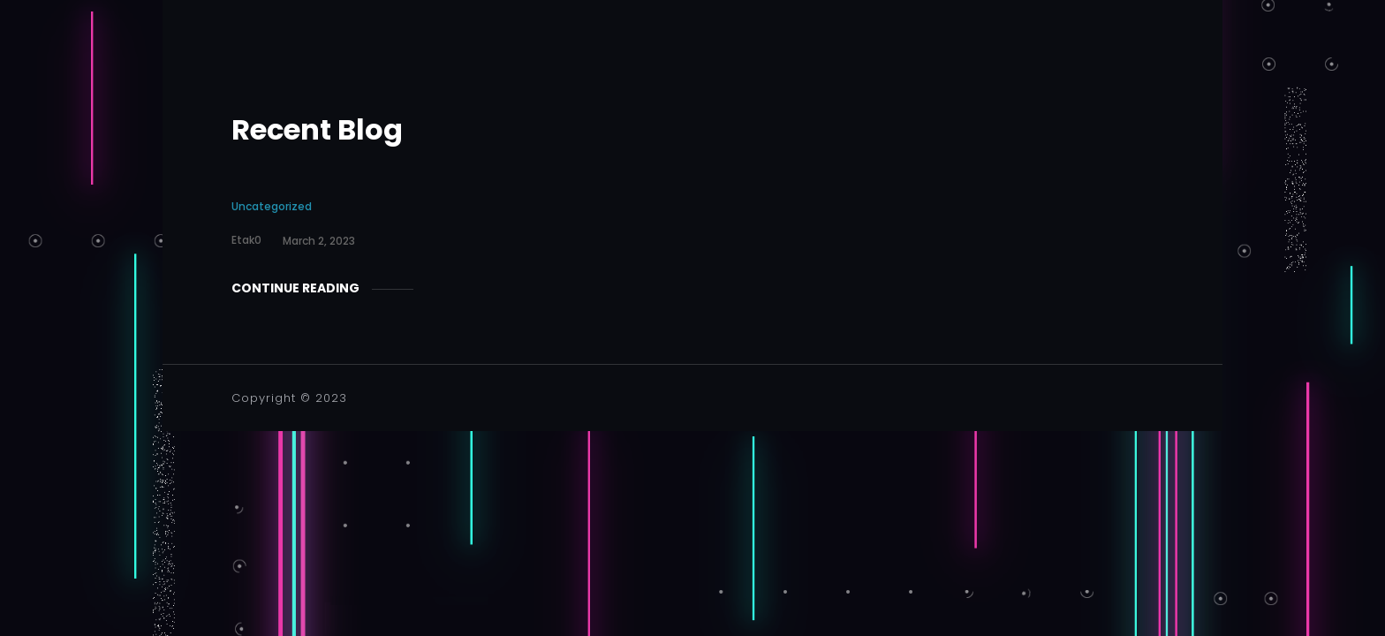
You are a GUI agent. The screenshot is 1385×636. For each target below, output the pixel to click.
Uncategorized (271, 206)
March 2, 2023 (319, 240)
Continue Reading (295, 288)
